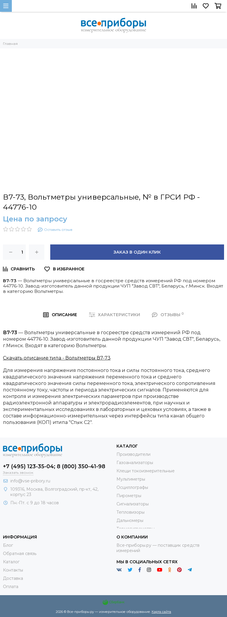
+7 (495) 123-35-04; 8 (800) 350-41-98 (54, 466)
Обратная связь (19, 553)
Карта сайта (161, 612)
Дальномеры (129, 520)
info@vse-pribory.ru (30, 481)
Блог (8, 545)
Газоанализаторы (134, 462)
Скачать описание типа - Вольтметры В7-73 (57, 358)
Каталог (11, 561)
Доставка (13, 578)
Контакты (13, 570)
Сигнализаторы (132, 504)
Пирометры (128, 495)
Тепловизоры (130, 512)
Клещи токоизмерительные (145, 471)
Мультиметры (130, 479)
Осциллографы (132, 487)
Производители (133, 454)
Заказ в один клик (137, 252)
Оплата (10, 586)
